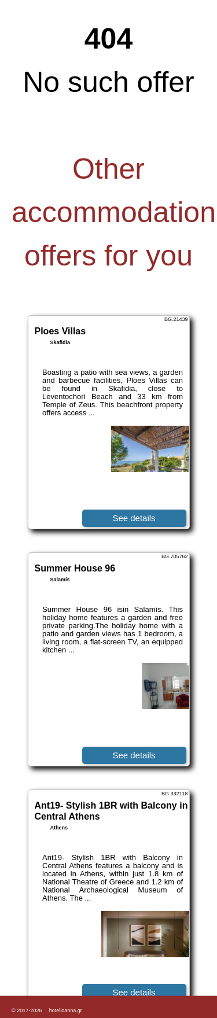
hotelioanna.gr (65, 1010)
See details (133, 518)
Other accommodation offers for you (114, 212)
